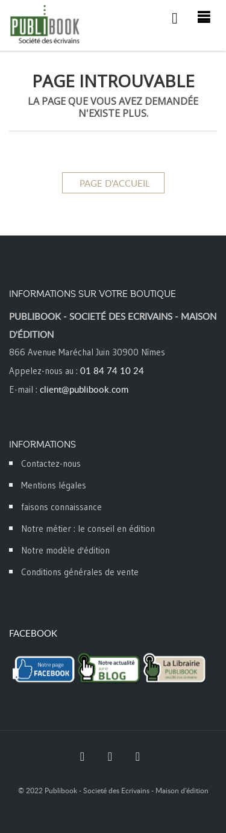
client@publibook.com (84, 389)
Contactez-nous (51, 463)
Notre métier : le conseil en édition (88, 528)
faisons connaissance (61, 507)
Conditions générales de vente (80, 572)
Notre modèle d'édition (65, 550)
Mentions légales (53, 485)
